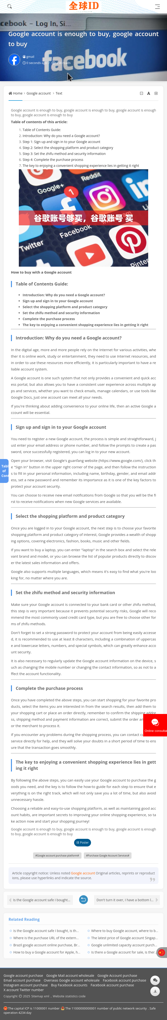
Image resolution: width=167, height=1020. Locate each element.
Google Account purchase (117, 975)
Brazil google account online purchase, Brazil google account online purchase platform (80, 943)
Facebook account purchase (124, 980)
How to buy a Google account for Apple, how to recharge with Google (66, 950)
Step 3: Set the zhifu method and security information (64, 153)
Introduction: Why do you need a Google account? (61, 135)
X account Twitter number (24, 990)
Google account (39, 93)
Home (18, 93)
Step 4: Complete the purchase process (53, 159)
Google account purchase (23, 975)
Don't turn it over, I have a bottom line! (126, 898)
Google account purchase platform (57, 855)
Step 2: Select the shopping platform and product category (68, 147)
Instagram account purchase (26, 985)
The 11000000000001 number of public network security (104, 1008)
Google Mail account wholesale (70, 975)
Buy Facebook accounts (69, 985)
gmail (28, 56)
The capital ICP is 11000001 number (32, 1008)
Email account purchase (22, 980)
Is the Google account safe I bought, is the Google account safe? (43, 898)
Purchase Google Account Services (107, 855)
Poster (82, 842)
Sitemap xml (40, 996)
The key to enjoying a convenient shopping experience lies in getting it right (81, 165)
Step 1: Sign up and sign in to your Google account (61, 141)
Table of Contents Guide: (42, 129)
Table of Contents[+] (4, 471)
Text (59, 93)
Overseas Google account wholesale (72, 980)
